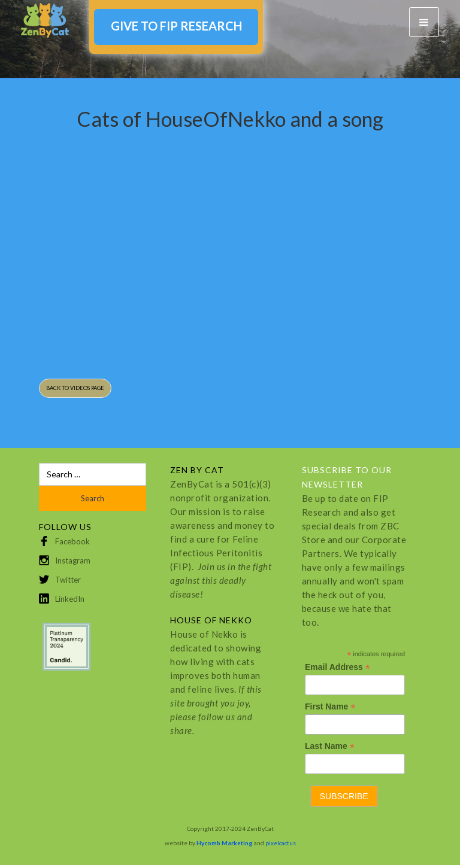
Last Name (330, 746)
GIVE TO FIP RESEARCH (176, 26)
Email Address (337, 667)
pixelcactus (280, 842)
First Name (330, 706)
